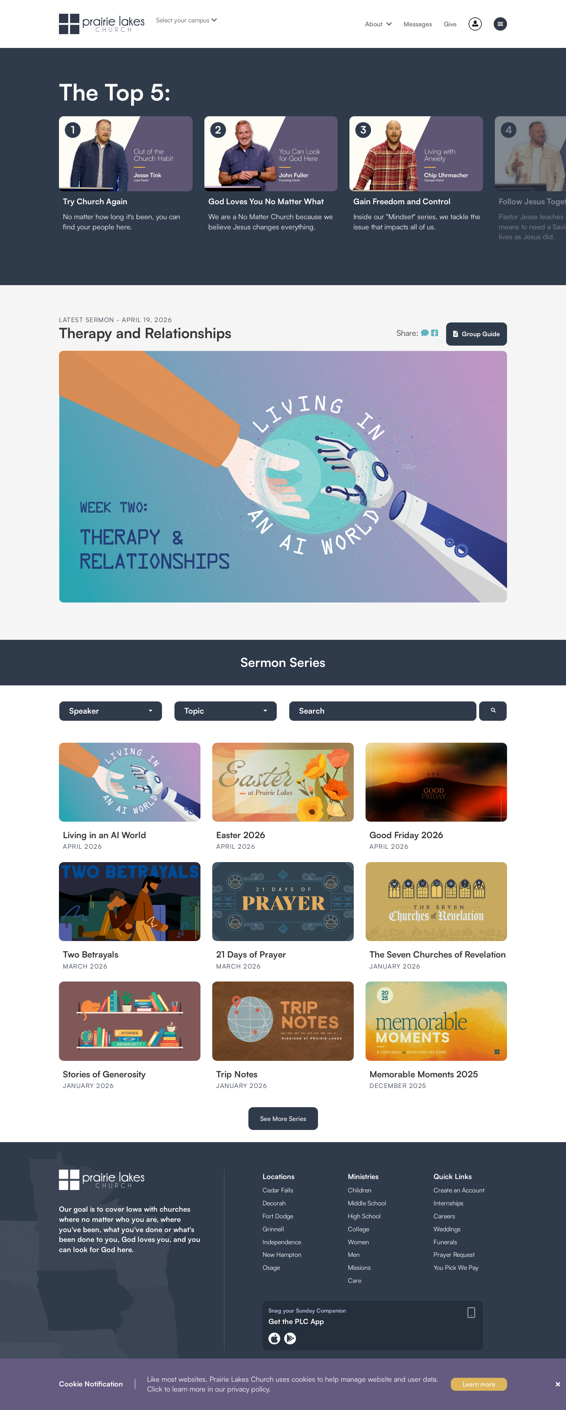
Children (359, 1190)
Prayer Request (454, 1254)
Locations (278, 1176)
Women (358, 1242)
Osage (271, 1267)
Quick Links (453, 1176)
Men (354, 1254)
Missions (359, 1267)
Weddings (447, 1229)
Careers (444, 1216)
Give (450, 24)
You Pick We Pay (456, 1267)
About (378, 24)
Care (354, 1280)
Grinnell (273, 1229)
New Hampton (282, 1254)
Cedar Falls (278, 1190)
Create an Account (459, 1190)
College (358, 1229)
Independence (282, 1242)
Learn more (479, 1384)
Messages (418, 24)
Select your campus (186, 20)
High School (364, 1216)
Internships (448, 1203)
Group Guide (476, 334)
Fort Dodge (278, 1216)
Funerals (445, 1242)
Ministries (363, 1176)
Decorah (274, 1203)
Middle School (367, 1203)
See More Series (283, 1119)
